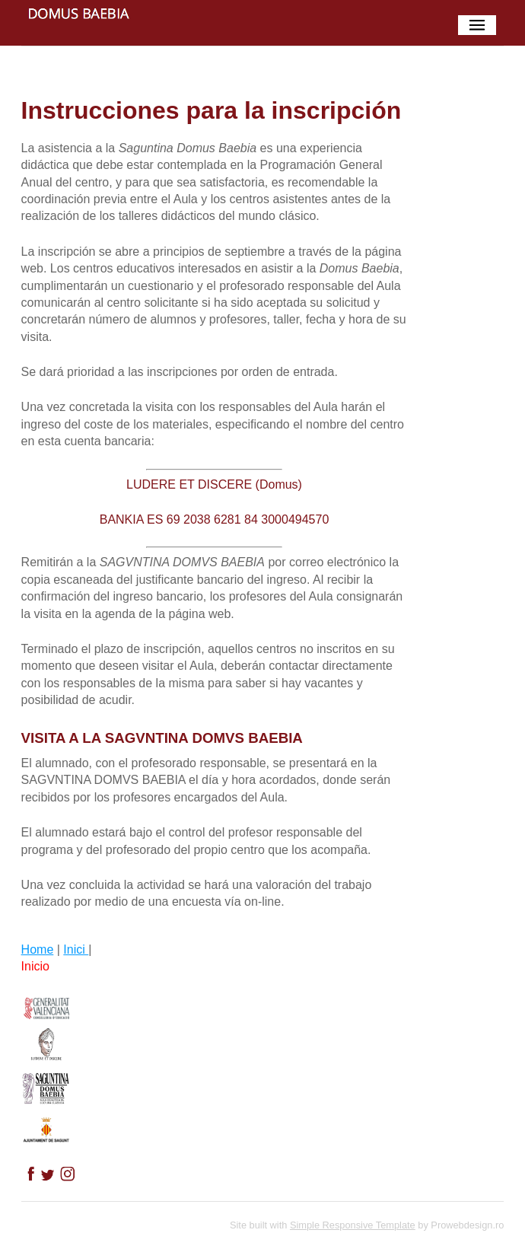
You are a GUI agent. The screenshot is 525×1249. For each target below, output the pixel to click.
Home (37, 949)
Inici (75, 949)
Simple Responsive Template (352, 1225)
